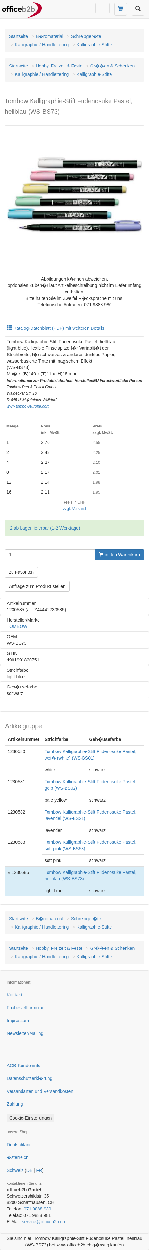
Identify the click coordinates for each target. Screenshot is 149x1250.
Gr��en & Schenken (112, 65)
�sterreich (18, 1157)
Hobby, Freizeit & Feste (59, 65)
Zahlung (15, 1104)
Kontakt (14, 994)
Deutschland (19, 1144)
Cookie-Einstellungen (30, 1117)
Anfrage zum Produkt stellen (37, 586)
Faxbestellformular (25, 1007)
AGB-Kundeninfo (23, 1065)
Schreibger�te (86, 36)
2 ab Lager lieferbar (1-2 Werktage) (45, 528)
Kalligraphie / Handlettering (42, 44)
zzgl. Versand (74, 509)
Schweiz (15, 1170)
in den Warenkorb (119, 554)
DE (29, 1170)
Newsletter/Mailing (25, 1033)
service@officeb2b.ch (43, 1221)
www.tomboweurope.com (28, 406)
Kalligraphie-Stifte (94, 44)
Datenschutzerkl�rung (29, 1078)
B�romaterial (49, 36)
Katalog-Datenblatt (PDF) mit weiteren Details (55, 328)
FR (39, 1170)
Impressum (18, 1020)
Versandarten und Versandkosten (40, 1091)
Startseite (18, 36)
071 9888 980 (37, 1208)
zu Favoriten (21, 572)
